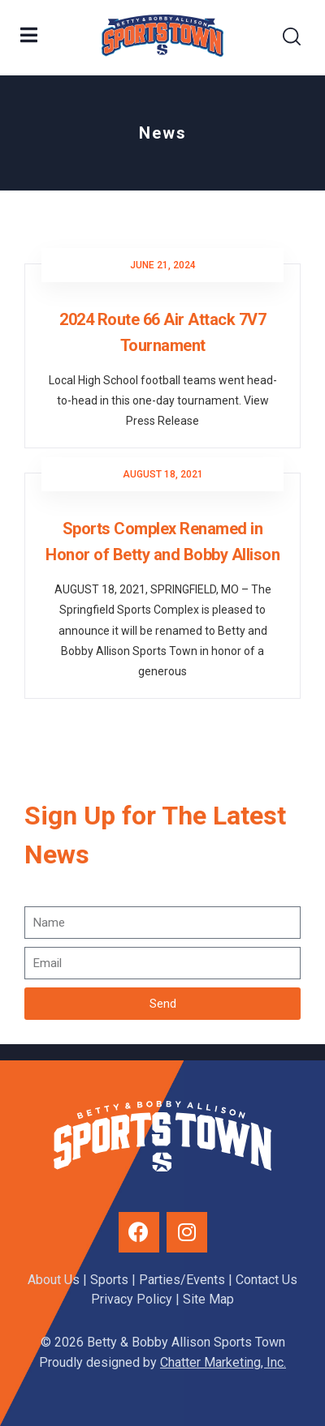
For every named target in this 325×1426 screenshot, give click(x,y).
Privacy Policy (131, 1299)
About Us (54, 1279)
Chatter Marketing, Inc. (223, 1362)
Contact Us (266, 1279)
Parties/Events (182, 1279)
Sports (109, 1279)
